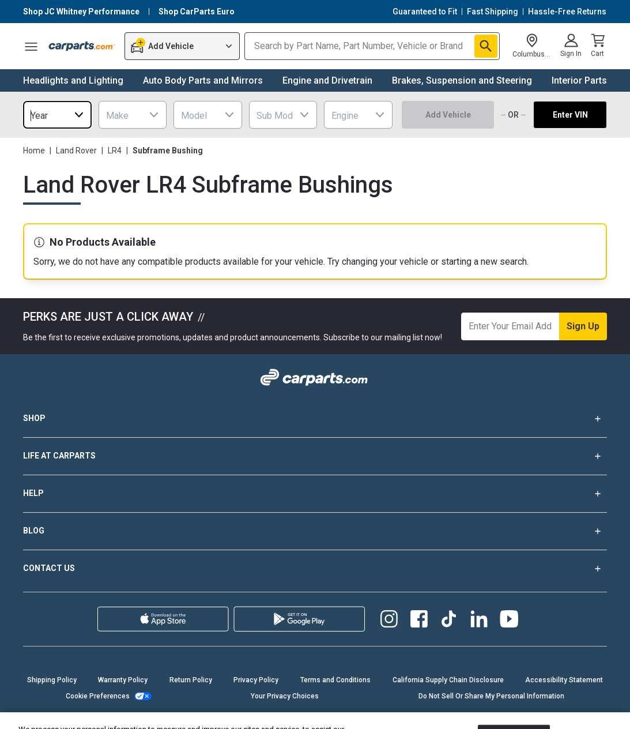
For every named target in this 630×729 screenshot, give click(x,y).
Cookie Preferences (98, 696)
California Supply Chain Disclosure (448, 680)
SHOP (315, 418)
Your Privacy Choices (285, 696)
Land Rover (76, 150)
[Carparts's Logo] (81, 46)
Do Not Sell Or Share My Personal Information (491, 696)
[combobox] (57, 115)
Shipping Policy (52, 680)
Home (34, 150)
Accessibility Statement (564, 680)
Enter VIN (570, 114)
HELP (315, 493)
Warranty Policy (123, 680)
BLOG (315, 531)
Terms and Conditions (335, 680)
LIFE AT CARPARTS (315, 456)
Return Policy (190, 680)
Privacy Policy (255, 680)
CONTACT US (315, 568)
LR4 (115, 150)
